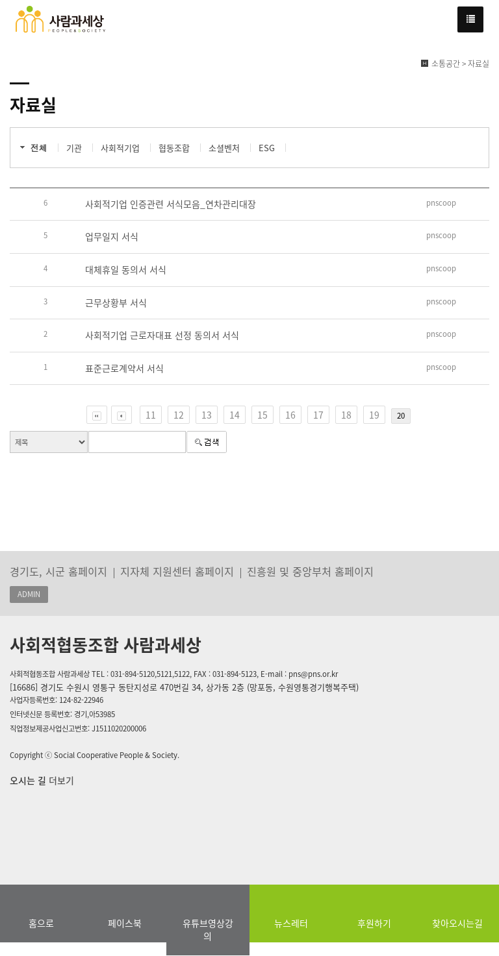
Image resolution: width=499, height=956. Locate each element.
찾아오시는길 (457, 922)
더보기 (60, 780)
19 (374, 414)
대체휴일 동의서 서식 (125, 269)
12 (178, 414)
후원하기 (374, 922)
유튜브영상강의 (208, 929)
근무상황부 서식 (116, 302)
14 (234, 414)
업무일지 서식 (111, 236)
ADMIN (29, 594)
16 (290, 414)
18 (346, 414)
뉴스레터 (291, 922)
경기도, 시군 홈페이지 (58, 571)
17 (318, 414)
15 (262, 414)
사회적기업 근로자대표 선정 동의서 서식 (162, 334)
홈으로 (41, 922)
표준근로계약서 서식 (124, 368)
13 (206, 414)
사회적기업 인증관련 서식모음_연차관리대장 (170, 203)
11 (151, 414)
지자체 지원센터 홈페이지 (177, 571)
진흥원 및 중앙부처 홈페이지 (310, 571)
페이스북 (125, 922)
